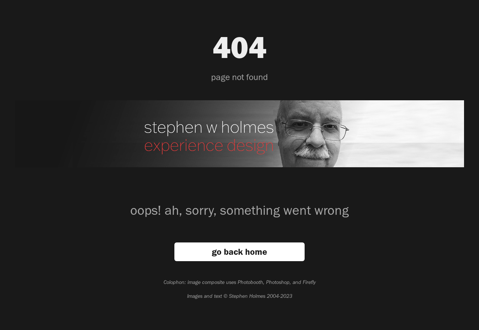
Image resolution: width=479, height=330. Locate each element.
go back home (239, 251)
